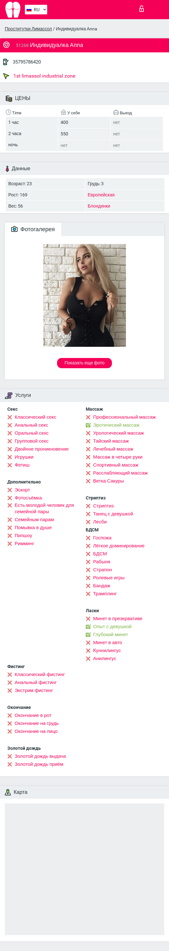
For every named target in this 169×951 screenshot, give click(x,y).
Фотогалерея (33, 229)
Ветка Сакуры (108, 481)
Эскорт (22, 490)
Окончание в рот (33, 715)
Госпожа (102, 538)
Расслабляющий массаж (120, 473)
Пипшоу (23, 535)
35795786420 (27, 62)
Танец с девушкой (113, 514)
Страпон (102, 570)
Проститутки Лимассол (28, 28)
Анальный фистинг (36, 682)
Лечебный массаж (113, 449)
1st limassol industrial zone (39, 76)
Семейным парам (34, 519)
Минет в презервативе (118, 618)
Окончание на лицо (36, 731)
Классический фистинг (40, 674)
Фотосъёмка (28, 498)
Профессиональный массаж (124, 417)
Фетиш (22, 465)
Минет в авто (107, 642)
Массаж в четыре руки (118, 457)
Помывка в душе (33, 527)
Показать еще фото (84, 362)
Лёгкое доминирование (118, 546)
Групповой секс (31, 441)
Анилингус (104, 658)
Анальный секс (31, 425)
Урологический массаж (118, 433)
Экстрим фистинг (34, 690)
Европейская (101, 194)
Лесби (100, 522)
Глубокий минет (110, 634)
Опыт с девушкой (112, 626)
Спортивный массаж (115, 465)
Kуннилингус (107, 650)
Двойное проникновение (42, 449)
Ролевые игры (109, 578)
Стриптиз (103, 506)
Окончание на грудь (37, 723)
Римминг (24, 543)
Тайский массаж (111, 441)
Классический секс (35, 417)
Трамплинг (105, 594)
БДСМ (100, 554)
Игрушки (24, 457)
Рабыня (101, 562)
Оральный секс (31, 433)
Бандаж (101, 586)
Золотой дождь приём (39, 764)
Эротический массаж (116, 425)
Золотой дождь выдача (40, 756)
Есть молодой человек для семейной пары (44, 508)
